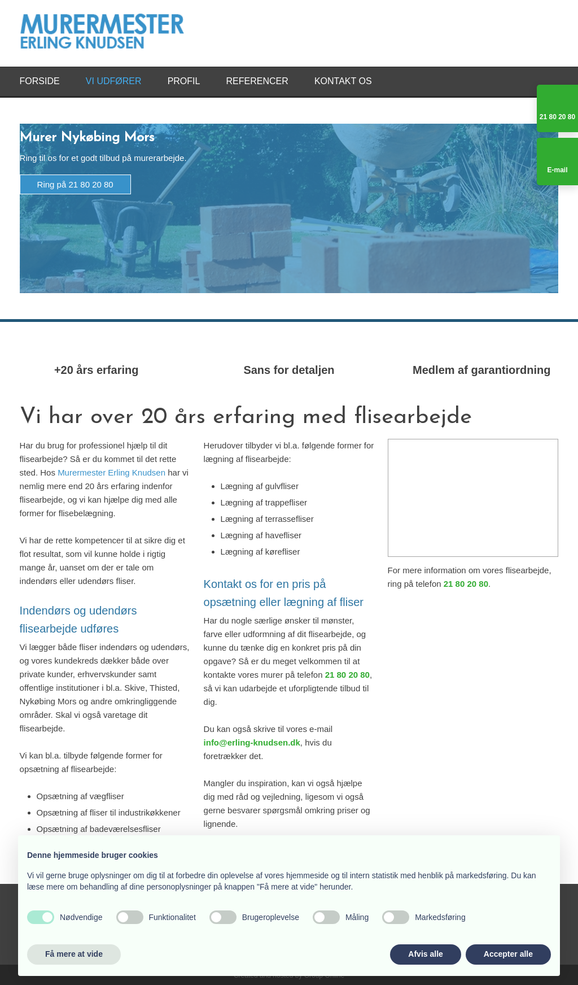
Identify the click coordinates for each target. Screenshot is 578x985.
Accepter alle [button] (508, 953)
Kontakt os (343, 81)
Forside (40, 81)
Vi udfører (114, 81)
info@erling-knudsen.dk (252, 742)
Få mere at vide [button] (74, 953)
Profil (184, 81)
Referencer (257, 81)
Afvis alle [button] (425, 953)
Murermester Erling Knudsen (111, 472)
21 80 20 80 (347, 674)
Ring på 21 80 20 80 (75, 184)
